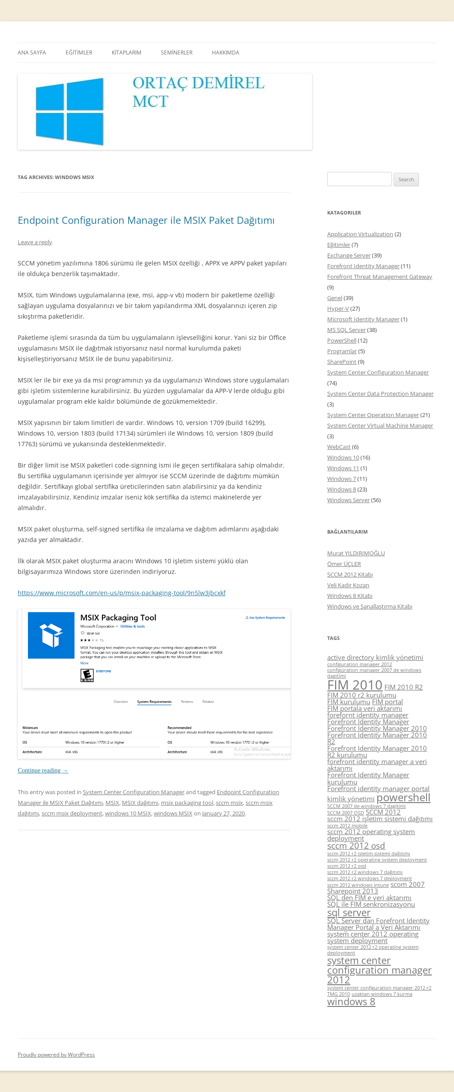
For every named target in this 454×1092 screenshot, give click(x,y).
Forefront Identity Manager (363, 266)
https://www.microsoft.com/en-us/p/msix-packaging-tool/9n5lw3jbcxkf (122, 593)
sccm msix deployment (72, 813)
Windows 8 (341, 489)
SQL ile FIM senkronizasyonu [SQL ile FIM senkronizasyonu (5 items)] (371, 904)
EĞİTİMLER (79, 52)
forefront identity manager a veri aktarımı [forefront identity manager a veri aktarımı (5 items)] (377, 764)
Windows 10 (343, 457)
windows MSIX (173, 813)
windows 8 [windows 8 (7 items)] (351, 1001)
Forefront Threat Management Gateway (379, 277)
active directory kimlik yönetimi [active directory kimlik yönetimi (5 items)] (375, 657)
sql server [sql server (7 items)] (349, 912)
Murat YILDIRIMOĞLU (356, 553)
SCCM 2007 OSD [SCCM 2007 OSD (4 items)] (345, 813)
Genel (334, 298)
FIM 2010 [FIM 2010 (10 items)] (355, 685)
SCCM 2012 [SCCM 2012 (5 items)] (383, 811)
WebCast (339, 447)
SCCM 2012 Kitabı (350, 574)
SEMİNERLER (176, 52)
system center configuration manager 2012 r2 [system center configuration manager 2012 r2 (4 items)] (379, 988)
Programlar (342, 351)
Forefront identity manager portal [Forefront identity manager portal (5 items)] (378, 788)
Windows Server (348, 500)
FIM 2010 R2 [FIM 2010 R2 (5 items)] (403, 686)
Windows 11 (343, 468)
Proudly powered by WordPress (56, 1054)
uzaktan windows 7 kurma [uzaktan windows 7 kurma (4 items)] (382, 994)
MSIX (112, 803)
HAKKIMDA (225, 52)
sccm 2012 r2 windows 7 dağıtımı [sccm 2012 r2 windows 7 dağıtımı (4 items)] (365, 872)
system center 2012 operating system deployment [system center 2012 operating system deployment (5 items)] (373, 937)
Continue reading (43, 770)
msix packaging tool (187, 803)
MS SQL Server (346, 330)
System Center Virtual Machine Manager (380, 425)
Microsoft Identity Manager (363, 319)
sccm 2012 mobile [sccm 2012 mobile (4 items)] (347, 826)
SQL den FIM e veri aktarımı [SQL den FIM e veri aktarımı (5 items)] (369, 897)
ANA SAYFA (32, 52)
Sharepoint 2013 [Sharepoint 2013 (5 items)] (352, 890)
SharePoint (341, 362)
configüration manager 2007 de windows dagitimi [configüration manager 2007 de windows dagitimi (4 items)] (374, 673)
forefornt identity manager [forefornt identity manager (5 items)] (367, 714)
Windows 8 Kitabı (349, 596)
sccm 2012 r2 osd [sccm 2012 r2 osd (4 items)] (346, 866)
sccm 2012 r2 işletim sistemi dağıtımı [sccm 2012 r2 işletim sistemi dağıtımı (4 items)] (368, 853)
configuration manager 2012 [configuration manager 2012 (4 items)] (359, 664)
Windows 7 (341, 479)
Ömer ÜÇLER (344, 564)
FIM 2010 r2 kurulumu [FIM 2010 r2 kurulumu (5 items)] (361, 694)
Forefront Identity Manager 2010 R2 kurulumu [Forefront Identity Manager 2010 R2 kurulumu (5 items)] (377, 751)
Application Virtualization (360, 234)
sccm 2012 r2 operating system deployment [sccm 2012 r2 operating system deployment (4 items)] (377, 860)
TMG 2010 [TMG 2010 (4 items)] (338, 994)
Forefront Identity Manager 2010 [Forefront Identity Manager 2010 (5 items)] (377, 728)
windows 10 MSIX (128, 813)
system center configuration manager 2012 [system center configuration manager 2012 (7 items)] (379, 970)
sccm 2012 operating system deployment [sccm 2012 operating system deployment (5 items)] (371, 834)
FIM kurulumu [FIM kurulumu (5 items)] (348, 701)
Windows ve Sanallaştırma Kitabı (369, 606)
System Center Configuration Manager (133, 792)
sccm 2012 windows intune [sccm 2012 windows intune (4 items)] (358, 885)
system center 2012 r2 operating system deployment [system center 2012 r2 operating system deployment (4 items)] (373, 950)
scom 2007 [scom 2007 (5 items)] (408, 884)
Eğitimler (338, 245)
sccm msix (229, 803)
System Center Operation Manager (373, 415)
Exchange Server (349, 255)
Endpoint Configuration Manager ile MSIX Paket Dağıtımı (146, 219)
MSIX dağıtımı (140, 803)
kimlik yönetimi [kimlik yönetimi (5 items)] (351, 798)
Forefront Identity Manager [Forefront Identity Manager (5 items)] (368, 721)
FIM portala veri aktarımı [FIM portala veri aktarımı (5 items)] (364, 708)
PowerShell (341, 340)
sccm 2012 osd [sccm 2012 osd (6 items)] (356, 845)
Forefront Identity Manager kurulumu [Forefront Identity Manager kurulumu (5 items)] (368, 778)
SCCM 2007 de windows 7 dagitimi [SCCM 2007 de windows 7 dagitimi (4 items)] (366, 806)
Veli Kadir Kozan (348, 585)
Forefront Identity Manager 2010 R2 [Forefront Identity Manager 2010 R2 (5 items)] (377, 738)
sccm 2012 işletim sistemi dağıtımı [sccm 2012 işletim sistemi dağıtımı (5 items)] (380, 818)
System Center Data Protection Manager (380, 394)
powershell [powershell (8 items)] (403, 797)
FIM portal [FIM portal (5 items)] (387, 701)
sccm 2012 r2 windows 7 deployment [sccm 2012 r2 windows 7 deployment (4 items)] (369, 878)
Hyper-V (338, 308)
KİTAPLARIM (126, 52)
